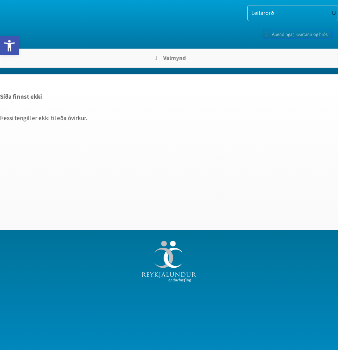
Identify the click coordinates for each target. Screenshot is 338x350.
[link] (9, 45)
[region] (94, 284)
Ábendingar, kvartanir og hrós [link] (299, 34)
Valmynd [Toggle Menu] (169, 58)
